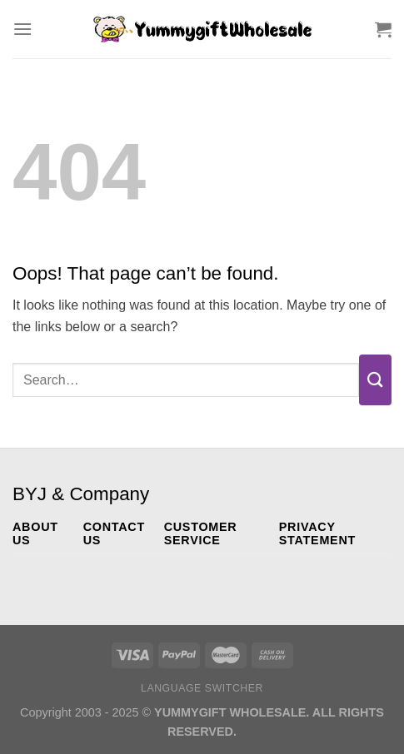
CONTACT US (114, 533)
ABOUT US (35, 533)
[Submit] (375, 380)
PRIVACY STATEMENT (317, 533)
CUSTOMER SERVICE (200, 533)
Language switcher (202, 688)
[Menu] (22, 28)
